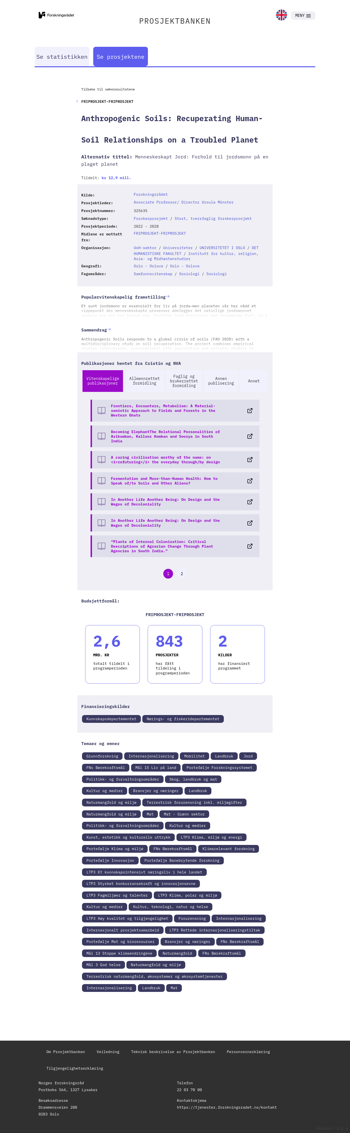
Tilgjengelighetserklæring (74, 1068)
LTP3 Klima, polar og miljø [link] (187, 895)
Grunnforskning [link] (102, 756)
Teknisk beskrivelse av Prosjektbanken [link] (173, 1051)
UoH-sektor (145, 247)
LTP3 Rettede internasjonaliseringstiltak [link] (214, 930)
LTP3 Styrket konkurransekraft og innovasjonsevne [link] (140, 883)
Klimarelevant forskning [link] (229, 848)
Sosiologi (189, 273)
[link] (281, 15)
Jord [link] (248, 756)
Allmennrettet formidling (144, 381)
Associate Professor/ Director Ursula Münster (184, 202)
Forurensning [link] (192, 918)
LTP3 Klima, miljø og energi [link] (211, 837)
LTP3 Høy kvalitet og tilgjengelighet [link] (127, 918)
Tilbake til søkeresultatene (108, 89)
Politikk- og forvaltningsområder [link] (122, 779)
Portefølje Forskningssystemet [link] (219, 767)
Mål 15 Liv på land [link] (155, 767)
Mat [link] (150, 814)
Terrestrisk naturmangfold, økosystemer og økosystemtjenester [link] (154, 976)
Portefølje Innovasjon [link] (110, 860)
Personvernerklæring (248, 1051)
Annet (254, 380)
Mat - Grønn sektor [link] (184, 814)
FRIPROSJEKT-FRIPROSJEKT (160, 233)
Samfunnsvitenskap (153, 273)
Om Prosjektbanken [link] (65, 1051)
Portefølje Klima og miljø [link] (114, 848)
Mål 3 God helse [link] (103, 964)
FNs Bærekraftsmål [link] (105, 767)
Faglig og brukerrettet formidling (184, 381)
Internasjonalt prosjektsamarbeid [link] (122, 930)
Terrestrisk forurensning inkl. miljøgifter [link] (194, 802)
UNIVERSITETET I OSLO (222, 247)
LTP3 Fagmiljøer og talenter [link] (117, 895)
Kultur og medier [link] (104, 790)
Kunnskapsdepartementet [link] (111, 718)
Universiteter (178, 247)
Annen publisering (221, 381)
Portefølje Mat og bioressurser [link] (120, 941)
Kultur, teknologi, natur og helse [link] (170, 906)
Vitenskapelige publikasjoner (102, 381)
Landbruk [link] (224, 756)
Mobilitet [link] (194, 756)
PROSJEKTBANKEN (175, 21)
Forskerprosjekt (151, 218)
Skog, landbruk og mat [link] (193, 779)
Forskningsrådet (151, 194)
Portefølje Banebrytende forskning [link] (181, 860)
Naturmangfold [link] (177, 953)
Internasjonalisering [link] (151, 756)
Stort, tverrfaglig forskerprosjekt (213, 218)
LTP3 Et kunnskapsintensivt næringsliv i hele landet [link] (144, 872)
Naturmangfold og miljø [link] (111, 802)
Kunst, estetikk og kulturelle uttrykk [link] (128, 837)
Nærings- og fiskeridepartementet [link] (183, 718)
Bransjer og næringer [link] (155, 790)
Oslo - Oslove (148, 265)
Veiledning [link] (108, 1051)
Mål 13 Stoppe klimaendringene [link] (119, 953)
